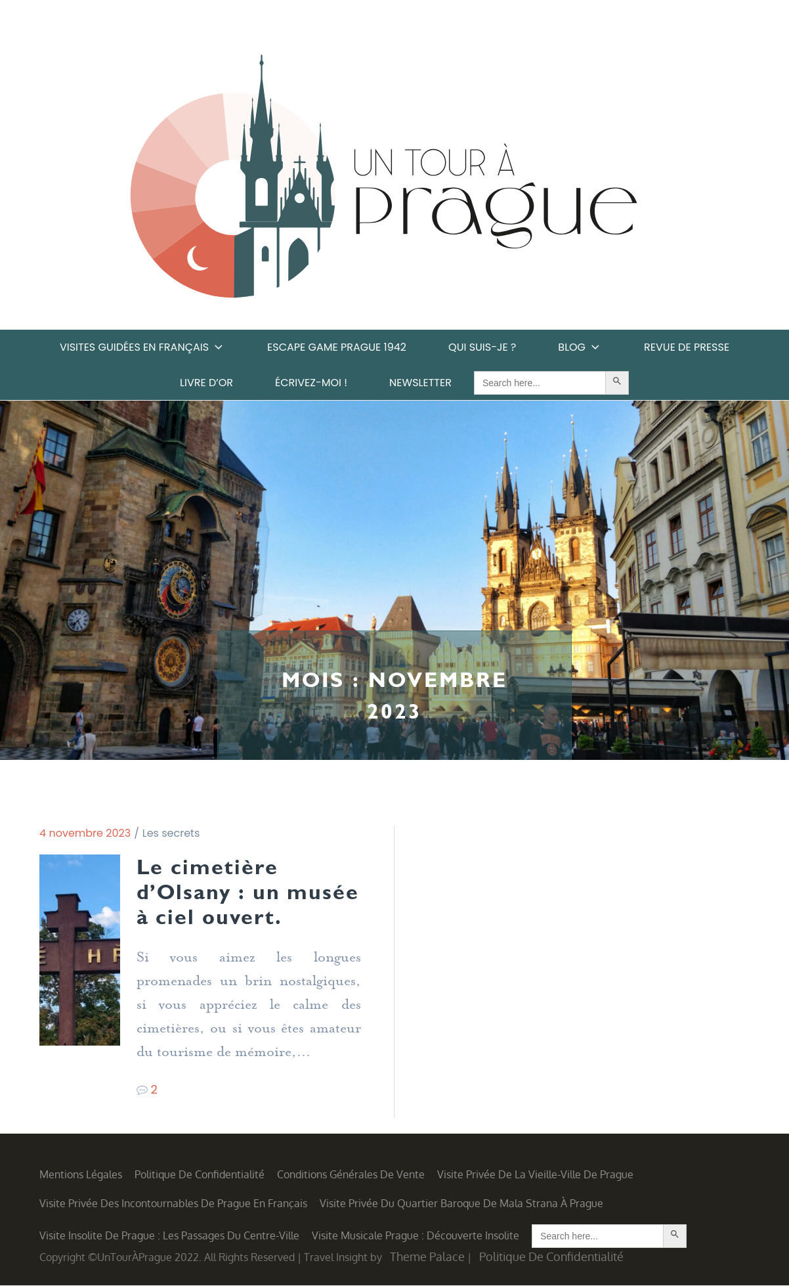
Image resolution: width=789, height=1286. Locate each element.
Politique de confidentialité (200, 1175)
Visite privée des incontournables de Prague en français (173, 1203)
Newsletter (420, 382)
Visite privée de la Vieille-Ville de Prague (535, 1175)
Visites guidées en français (142, 347)
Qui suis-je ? (482, 347)
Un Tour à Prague (383, 180)
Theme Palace (427, 1257)
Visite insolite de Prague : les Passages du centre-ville (169, 1236)
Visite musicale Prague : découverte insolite (415, 1236)
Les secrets (171, 833)
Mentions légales (80, 1175)
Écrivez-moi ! (311, 382)
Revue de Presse (686, 347)
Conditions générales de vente (351, 1175)
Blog (580, 347)
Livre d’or (206, 382)
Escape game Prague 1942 (336, 347)
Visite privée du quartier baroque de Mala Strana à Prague (461, 1203)
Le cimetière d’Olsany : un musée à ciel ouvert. (248, 892)
